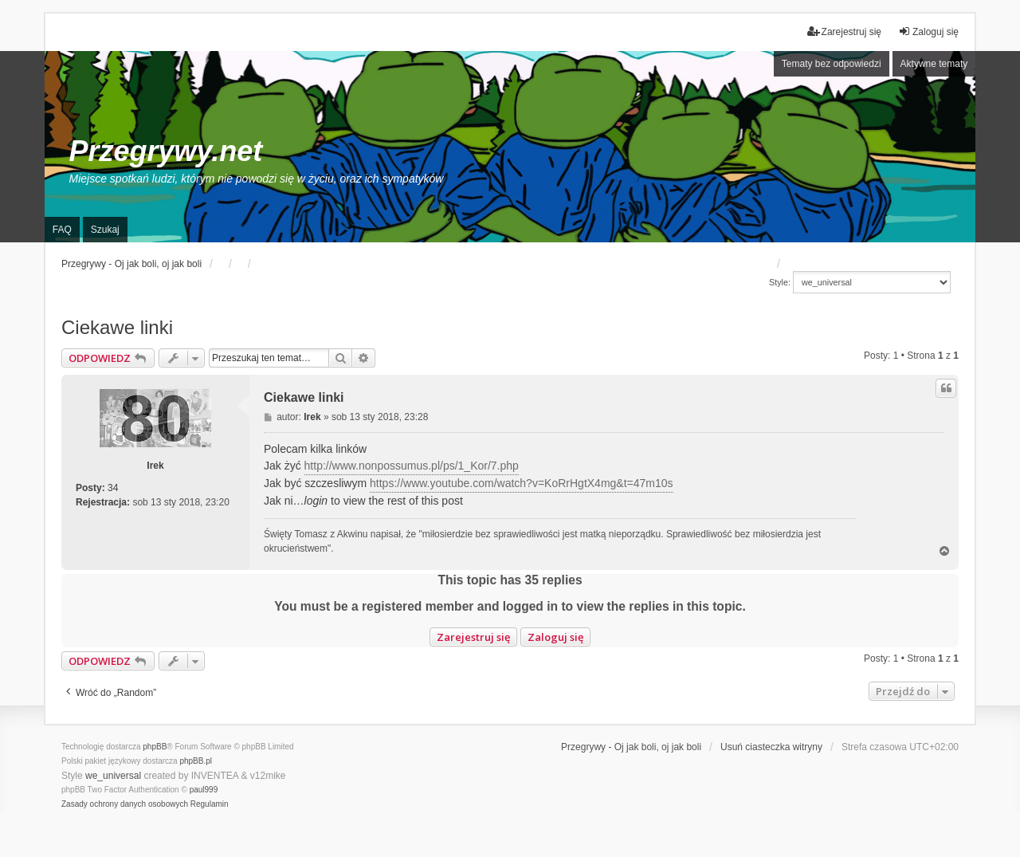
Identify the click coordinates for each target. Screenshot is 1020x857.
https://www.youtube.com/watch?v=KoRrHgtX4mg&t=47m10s (521, 483)
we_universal (113, 775)
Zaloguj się (555, 637)
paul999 (204, 789)
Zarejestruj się (473, 637)
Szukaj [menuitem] (105, 229)
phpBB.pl (195, 761)
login (316, 500)
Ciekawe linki (117, 327)
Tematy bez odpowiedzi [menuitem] (831, 63)
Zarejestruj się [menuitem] (844, 31)
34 (113, 487)
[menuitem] (124, 804)
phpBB (155, 746)
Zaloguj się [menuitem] (928, 31)
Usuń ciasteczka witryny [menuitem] (771, 747)
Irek (155, 465)
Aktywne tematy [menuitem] (934, 63)
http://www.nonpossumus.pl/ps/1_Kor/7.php (411, 465)
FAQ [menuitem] (62, 229)
